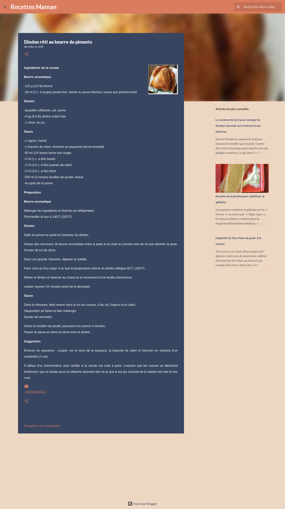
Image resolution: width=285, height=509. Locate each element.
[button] (26, 54)
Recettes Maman (34, 6)
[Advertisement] (101, 465)
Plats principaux (35, 392)
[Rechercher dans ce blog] (262, 6)
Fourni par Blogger (142, 503)
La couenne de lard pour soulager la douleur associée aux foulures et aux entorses (238, 125)
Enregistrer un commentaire (42, 425)
